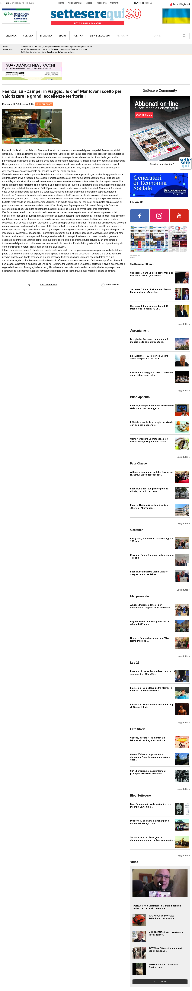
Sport (62, 35)
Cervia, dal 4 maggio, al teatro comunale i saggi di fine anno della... (152, 374)
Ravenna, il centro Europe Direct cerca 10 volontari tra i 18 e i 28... (152, 672)
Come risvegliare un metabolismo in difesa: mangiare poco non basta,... (149, 440)
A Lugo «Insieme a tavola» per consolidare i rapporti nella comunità (150, 606)
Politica (78, 35)
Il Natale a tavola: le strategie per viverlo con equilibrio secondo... (151, 423)
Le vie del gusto (100, 35)
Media (89, 2)
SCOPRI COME (144, 114)
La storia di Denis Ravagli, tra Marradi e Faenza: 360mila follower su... (151, 689)
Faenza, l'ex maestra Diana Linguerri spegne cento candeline (149, 573)
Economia (46, 35)
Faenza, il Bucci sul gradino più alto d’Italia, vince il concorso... (149, 490)
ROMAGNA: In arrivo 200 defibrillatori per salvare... (162, 917)
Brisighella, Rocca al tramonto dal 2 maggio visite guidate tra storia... (149, 340)
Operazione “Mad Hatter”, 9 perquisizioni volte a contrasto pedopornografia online (56, 46)
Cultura (28, 35)
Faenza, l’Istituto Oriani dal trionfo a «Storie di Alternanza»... (149, 506)
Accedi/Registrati (180, 4)
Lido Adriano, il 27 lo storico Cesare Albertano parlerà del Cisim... (149, 357)
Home (61, 2)
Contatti (114, 2)
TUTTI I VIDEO (160, 982)
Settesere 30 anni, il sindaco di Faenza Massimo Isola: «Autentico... (151, 290)
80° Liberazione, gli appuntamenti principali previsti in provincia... (148, 772)
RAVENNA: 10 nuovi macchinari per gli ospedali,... (165, 949)
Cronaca (11, 35)
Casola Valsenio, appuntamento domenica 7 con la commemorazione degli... (150, 757)
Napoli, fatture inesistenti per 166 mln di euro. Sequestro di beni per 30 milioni (54, 49)
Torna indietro (110, 284)
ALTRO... (121, 35)
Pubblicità (101, 2)
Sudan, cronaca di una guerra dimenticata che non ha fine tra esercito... (152, 838)
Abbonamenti (75, 2)
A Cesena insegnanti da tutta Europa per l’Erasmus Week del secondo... (151, 473)
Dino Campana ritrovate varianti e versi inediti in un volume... (151, 805)
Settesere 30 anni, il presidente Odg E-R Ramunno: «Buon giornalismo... (151, 274)
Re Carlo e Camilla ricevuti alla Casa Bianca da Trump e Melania (47, 52)
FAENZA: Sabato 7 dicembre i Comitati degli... (163, 966)
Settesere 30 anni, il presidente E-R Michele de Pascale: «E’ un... (149, 307)
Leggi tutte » (183, 324)
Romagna (7, 104)
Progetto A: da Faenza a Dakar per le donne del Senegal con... (149, 822)
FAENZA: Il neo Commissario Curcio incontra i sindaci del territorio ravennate (156, 907)
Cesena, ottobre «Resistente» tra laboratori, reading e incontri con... (148, 739)
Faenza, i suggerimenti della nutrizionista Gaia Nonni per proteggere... (152, 407)
